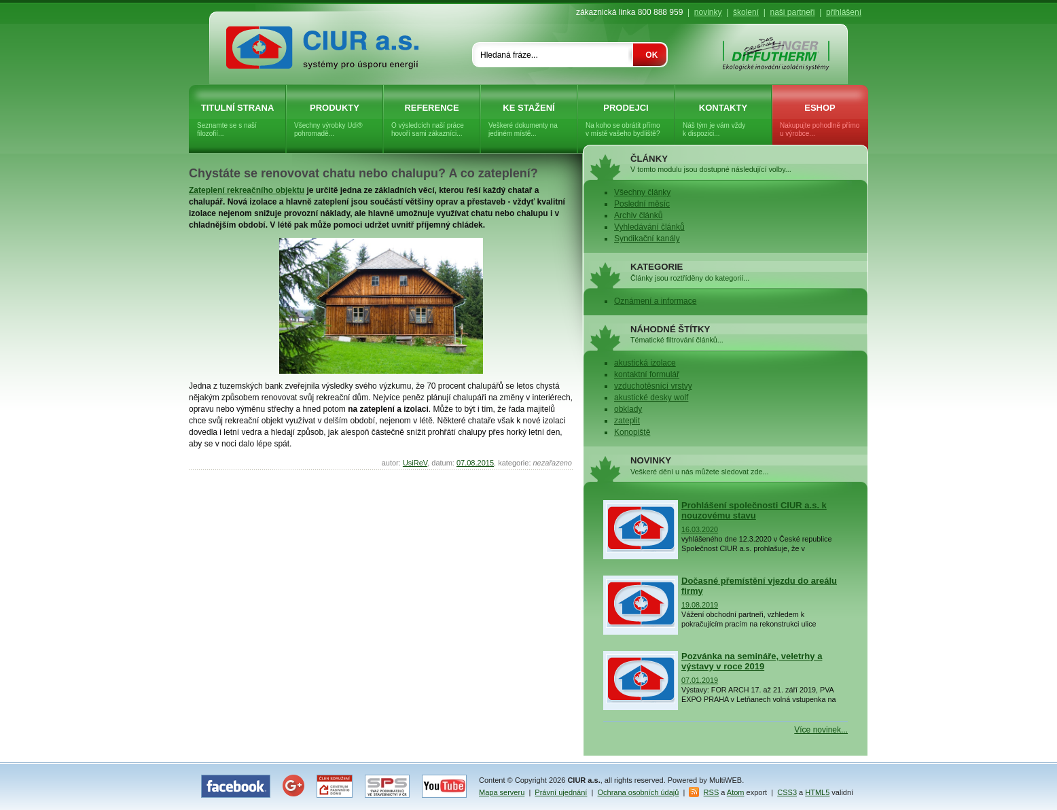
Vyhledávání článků (649, 227)
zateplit (627, 420)
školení (746, 12)
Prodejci (626, 120)
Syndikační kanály (647, 238)
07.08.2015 (475, 463)
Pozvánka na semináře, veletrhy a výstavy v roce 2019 (751, 661)
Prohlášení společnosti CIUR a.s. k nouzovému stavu (754, 510)
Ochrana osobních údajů (638, 792)
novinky (708, 12)
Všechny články (642, 192)
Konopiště (632, 432)
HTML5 (817, 792)
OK (651, 55)
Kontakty (723, 120)
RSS (711, 792)
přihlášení (843, 12)
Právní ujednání (561, 792)
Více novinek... (821, 730)
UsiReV (415, 463)
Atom (736, 792)
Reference (431, 120)
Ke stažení (528, 120)
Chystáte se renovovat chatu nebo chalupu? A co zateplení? (363, 173)
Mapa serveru (501, 792)
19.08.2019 (699, 605)
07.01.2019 (699, 680)
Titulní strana (237, 120)
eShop (820, 120)
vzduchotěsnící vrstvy (653, 386)
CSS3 (787, 792)
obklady (628, 409)
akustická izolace (645, 363)
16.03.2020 (699, 529)
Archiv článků (638, 215)
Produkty (334, 120)
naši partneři (792, 12)
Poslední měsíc (642, 204)
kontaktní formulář (646, 374)
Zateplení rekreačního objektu (246, 190)
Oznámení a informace (655, 301)
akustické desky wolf (651, 397)
